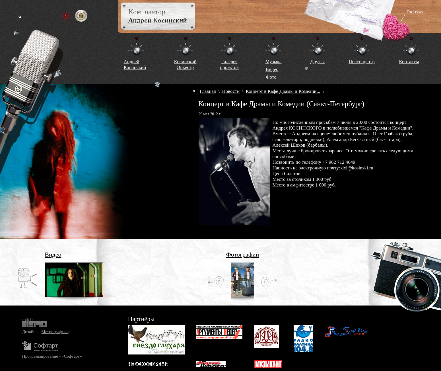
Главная (208, 91)
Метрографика (55, 331)
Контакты (409, 61)
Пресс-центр (361, 61)
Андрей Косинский (135, 64)
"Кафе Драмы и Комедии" (385, 128)
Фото (271, 77)
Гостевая (415, 11)
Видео (271, 69)
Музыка (273, 61)
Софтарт (71, 356)
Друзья (317, 61)
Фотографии (242, 254)
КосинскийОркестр (185, 64)
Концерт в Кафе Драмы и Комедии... (283, 91)
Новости (231, 91)
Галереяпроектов (229, 64)
